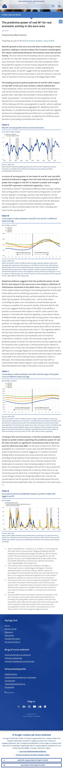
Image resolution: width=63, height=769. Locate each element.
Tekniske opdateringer (13, 658)
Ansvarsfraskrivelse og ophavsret (18, 655)
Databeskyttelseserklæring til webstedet (20, 677)
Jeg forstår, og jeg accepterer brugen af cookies (33, 759)
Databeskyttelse (11, 674)
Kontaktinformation (12, 639)
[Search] (30, 6)
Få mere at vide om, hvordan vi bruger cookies (32, 754)
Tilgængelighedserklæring (15, 684)
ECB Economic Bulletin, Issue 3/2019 (38, 41)
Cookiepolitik (10, 681)
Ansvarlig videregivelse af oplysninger (19, 661)
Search (52, 6)
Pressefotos (9, 635)
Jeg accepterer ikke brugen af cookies (33, 765)
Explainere (9, 632)
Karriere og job (10, 629)
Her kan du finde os (12, 642)
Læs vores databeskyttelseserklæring (32, 750)
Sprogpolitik (9, 687)
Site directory (10, 692)
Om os (7, 626)
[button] (59, 2)
